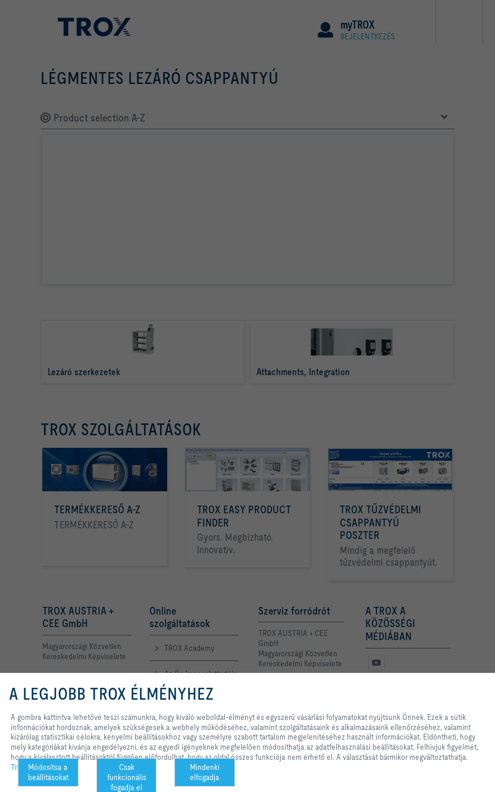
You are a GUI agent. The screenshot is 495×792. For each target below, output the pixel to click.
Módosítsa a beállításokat (48, 772)
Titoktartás (28, 767)
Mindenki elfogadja (205, 772)
